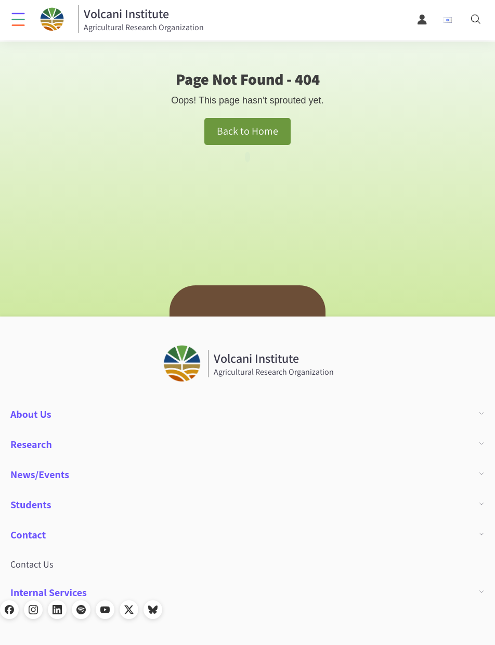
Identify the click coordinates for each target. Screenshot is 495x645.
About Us (30, 414)
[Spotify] (81, 609)
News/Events (39, 474)
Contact (28, 535)
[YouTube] (105, 609)
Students (30, 504)
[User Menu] (422, 19)
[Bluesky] (153, 609)
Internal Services (48, 592)
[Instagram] (33, 609)
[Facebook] (9, 609)
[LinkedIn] (57, 609)
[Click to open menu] (18, 19)
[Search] (476, 20)
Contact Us (31, 564)
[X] (129, 609)
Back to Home (247, 131)
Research (31, 444)
